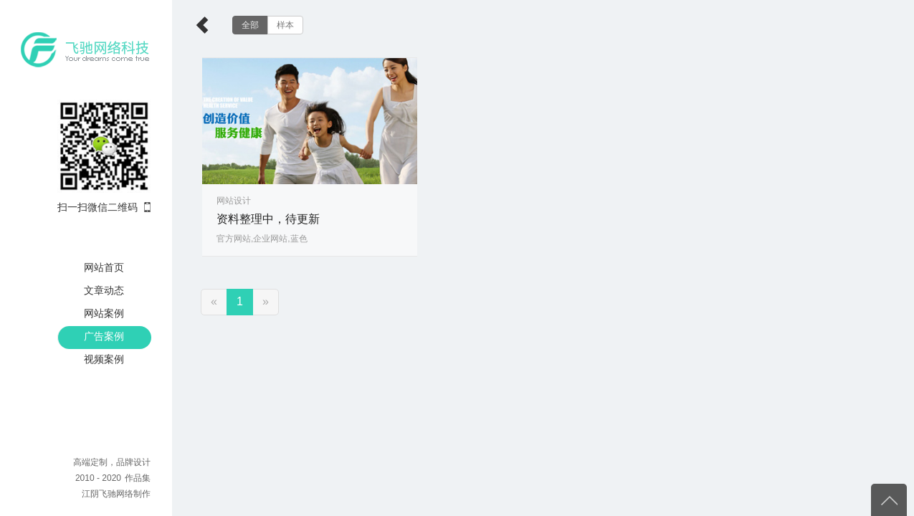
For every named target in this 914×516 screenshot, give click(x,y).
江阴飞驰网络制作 (116, 494)
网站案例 (104, 313)
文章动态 (104, 290)
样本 (285, 25)
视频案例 (104, 359)
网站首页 (104, 267)
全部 (250, 25)
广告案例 (104, 336)
